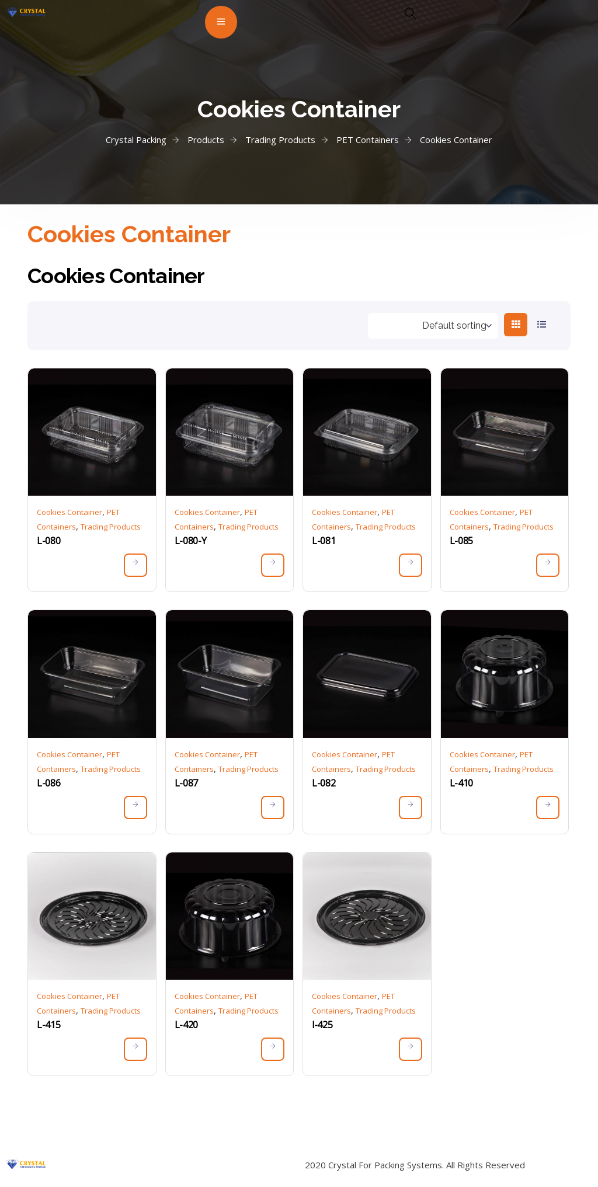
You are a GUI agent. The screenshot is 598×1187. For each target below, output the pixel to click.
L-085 (461, 540)
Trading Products (111, 526)
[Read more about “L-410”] (547, 807)
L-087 (186, 783)
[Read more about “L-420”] (272, 1049)
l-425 (322, 1024)
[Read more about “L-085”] (547, 565)
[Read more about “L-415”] (135, 1049)
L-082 (323, 783)
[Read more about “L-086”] (135, 807)
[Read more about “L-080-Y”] (272, 565)
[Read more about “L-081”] (410, 565)
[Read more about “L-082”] (410, 807)
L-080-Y (191, 540)
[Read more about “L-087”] (272, 807)
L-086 (48, 783)
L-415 (48, 1024)
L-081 (323, 540)
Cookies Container (69, 512)
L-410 (461, 783)
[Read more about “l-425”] (410, 1049)
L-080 (48, 540)
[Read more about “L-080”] (135, 565)
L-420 (186, 1024)
